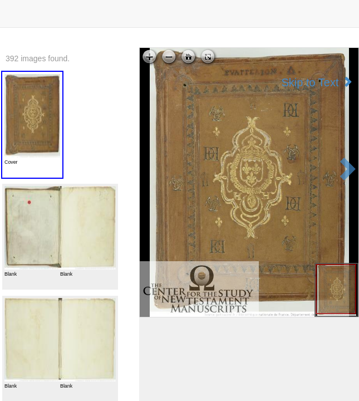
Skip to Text (317, 82)
